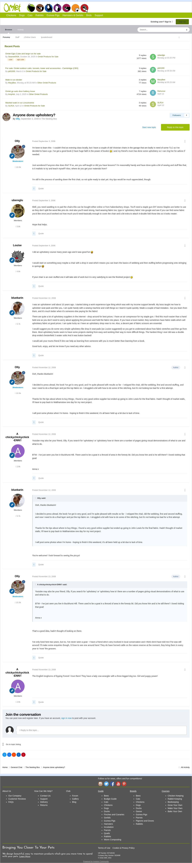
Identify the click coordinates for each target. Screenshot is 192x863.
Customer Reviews (17, 799)
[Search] (153, 29)
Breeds (133, 791)
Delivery (44, 802)
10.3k (18, 167)
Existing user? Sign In (162, 22)
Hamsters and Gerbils (75, 8)
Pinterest (124, 783)
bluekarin (17, 297)
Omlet (14, 7)
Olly (17, 141)
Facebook (112, 783)
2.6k (18, 466)
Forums (6, 37)
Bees (106, 796)
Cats (49, 8)
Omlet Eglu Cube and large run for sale (23, 54)
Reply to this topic (175, 127)
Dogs (40, 8)
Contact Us (45, 796)
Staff (17, 37)
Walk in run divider (13, 80)
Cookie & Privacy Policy (124, 848)
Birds (84, 8)
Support (99, 15)
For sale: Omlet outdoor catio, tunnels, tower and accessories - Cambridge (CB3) (41, 68)
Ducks (107, 811)
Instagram (100, 783)
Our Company (14, 796)
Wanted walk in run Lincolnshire (19, 103)
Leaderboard (46, 37)
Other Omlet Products (46, 83)
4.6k (18, 271)
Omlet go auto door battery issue (20, 91)
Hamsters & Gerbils (73, 15)
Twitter (106, 783)
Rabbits (58, 8)
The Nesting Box (49, 119)
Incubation (109, 827)
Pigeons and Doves (145, 821)
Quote (41, 188)
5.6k (18, 226)
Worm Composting (112, 839)
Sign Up (182, 22)
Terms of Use (104, 848)
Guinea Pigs (66, 8)
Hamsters (108, 824)
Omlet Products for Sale (48, 57)
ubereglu (17, 200)
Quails (107, 833)
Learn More (24, 856)
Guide (100, 791)
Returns (44, 805)
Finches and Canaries (114, 814)
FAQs (11, 802)
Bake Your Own (175, 811)
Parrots (107, 830)
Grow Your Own (175, 805)
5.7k (18, 324)
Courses (165, 791)
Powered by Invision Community (96, 861)
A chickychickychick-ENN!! (17, 437)
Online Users (30, 37)
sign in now (66, 718)
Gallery (75, 799)
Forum (75, 796)
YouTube (118, 783)
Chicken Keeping (176, 796)
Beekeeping (173, 802)
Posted (43, 141)
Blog (74, 802)
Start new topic (149, 127)
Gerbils (107, 817)
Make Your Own (175, 808)
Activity (20, 29)
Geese (139, 811)
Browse (8, 31)
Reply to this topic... (29, 730)
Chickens (31, 8)
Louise (17, 245)
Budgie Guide (110, 799)
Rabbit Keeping (175, 799)
